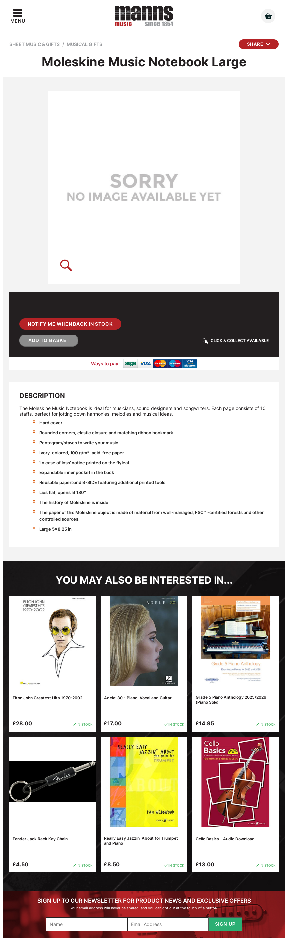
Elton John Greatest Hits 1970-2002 (47, 697)
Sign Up (225, 924)
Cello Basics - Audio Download (225, 838)
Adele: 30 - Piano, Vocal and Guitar (138, 697)
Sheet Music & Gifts (34, 44)
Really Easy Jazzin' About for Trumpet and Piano (141, 841)
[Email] (168, 924)
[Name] (86, 924)
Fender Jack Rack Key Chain (40, 838)
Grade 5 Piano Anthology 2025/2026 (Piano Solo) (231, 700)
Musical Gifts (84, 44)
